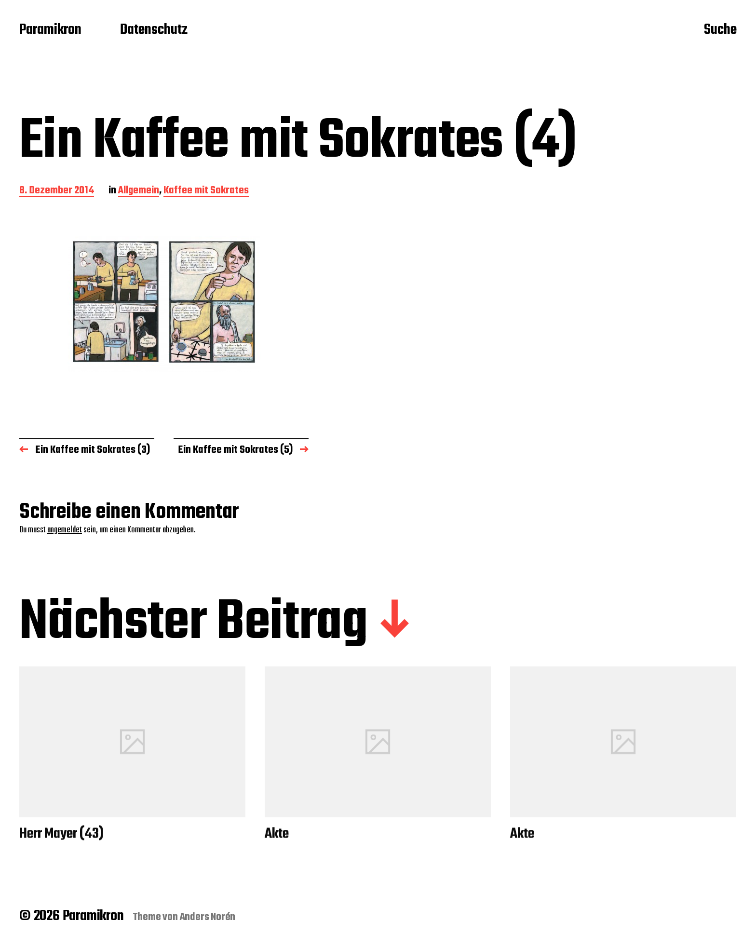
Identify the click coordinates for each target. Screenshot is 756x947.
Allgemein (138, 191)
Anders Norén (208, 917)
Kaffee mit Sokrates (206, 191)
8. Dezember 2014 (56, 191)
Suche (720, 30)
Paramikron (50, 30)
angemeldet (64, 530)
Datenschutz (154, 30)
